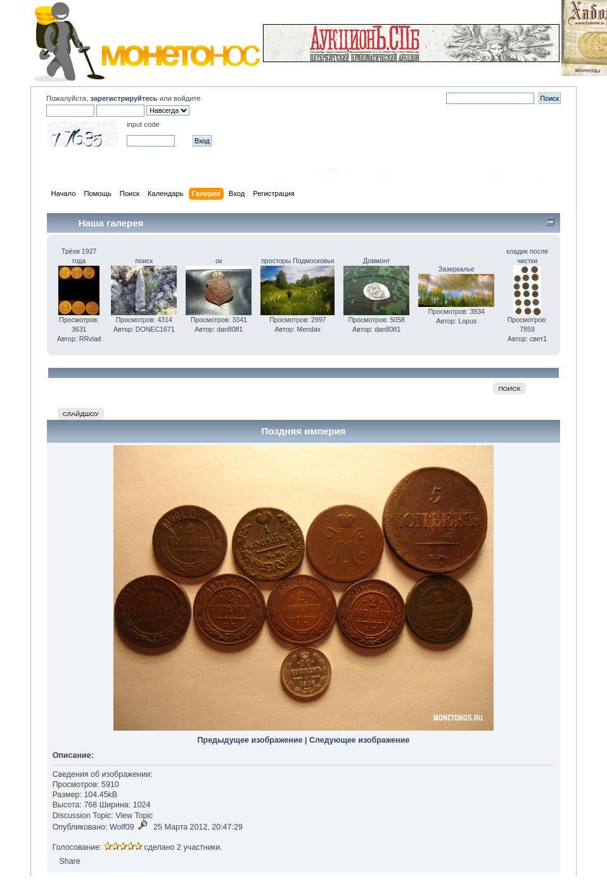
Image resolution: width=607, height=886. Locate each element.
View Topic (134, 815)
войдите (187, 98)
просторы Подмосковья (297, 260)
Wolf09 (122, 827)
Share (69, 861)
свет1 (538, 338)
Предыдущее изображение (250, 740)
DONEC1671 (155, 329)
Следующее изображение (359, 740)
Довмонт (376, 260)
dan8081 (230, 329)
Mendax (309, 329)
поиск (144, 260)
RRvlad (90, 338)
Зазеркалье (456, 269)
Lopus (467, 321)
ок (218, 260)
